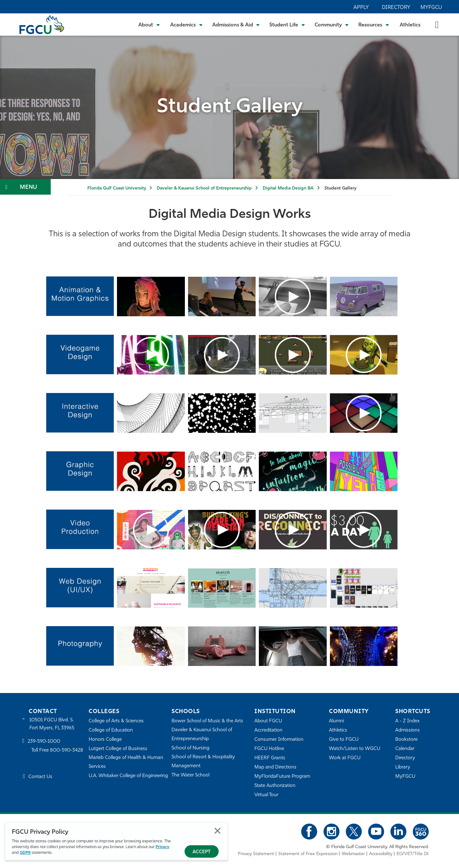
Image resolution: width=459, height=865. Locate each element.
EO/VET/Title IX (413, 854)
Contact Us (40, 777)
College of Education (111, 730)
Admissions (407, 730)
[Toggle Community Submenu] (332, 24)
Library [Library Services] (402, 767)
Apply (361, 7)
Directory (396, 7)
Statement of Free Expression (308, 854)
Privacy (162, 847)
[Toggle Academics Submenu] (186, 24)
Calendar (404, 749)
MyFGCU (431, 7)
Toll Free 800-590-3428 (57, 750)
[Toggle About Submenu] (149, 24)
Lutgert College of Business (118, 749)
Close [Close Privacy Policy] (218, 831)
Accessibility (380, 854)
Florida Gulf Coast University (116, 188)
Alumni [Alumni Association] (336, 721)
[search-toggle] (437, 24)
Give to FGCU (344, 739)
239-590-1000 (44, 741)
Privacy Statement (256, 854)
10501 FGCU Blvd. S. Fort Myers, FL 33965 (51, 724)
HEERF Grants (269, 758)
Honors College (105, 739)
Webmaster (353, 854)
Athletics (410, 25)
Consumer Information (279, 739)
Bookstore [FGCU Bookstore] (406, 739)
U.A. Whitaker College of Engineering (128, 776)
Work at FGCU (345, 758)
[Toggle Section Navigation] (25, 187)
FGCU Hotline (269, 749)
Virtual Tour (266, 795)
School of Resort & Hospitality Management (203, 761)
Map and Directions (275, 767)
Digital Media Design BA (288, 188)
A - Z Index (407, 721)
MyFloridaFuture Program (282, 776)
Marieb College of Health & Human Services (126, 762)
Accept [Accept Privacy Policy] (202, 852)
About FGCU (268, 721)
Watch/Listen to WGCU (354, 749)
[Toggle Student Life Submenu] (287, 24)
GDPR (25, 853)
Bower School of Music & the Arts (207, 721)
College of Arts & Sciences (116, 721)
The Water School (190, 775)
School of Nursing (190, 748)
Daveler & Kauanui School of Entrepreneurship (204, 188)
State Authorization (274, 785)
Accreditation (268, 730)
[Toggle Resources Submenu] (373, 24)
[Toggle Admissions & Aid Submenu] (236, 24)
